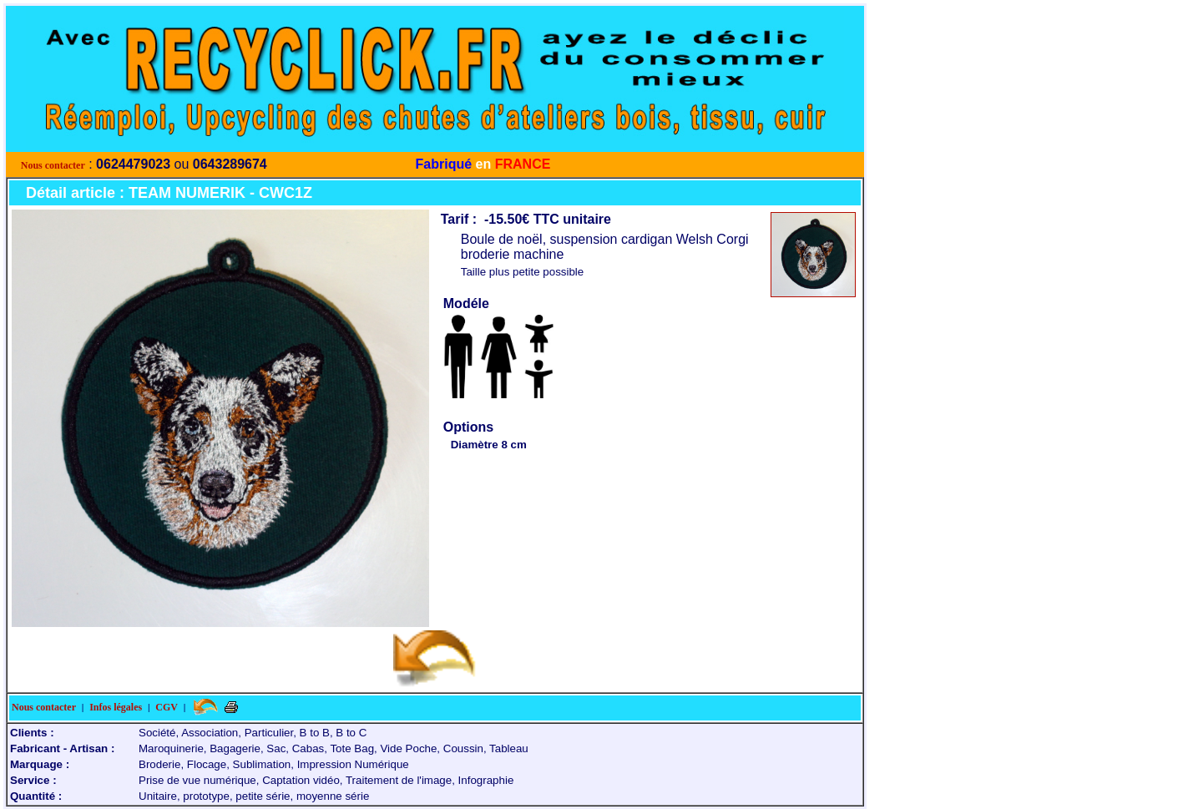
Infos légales (115, 707)
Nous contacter (53, 165)
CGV (166, 707)
